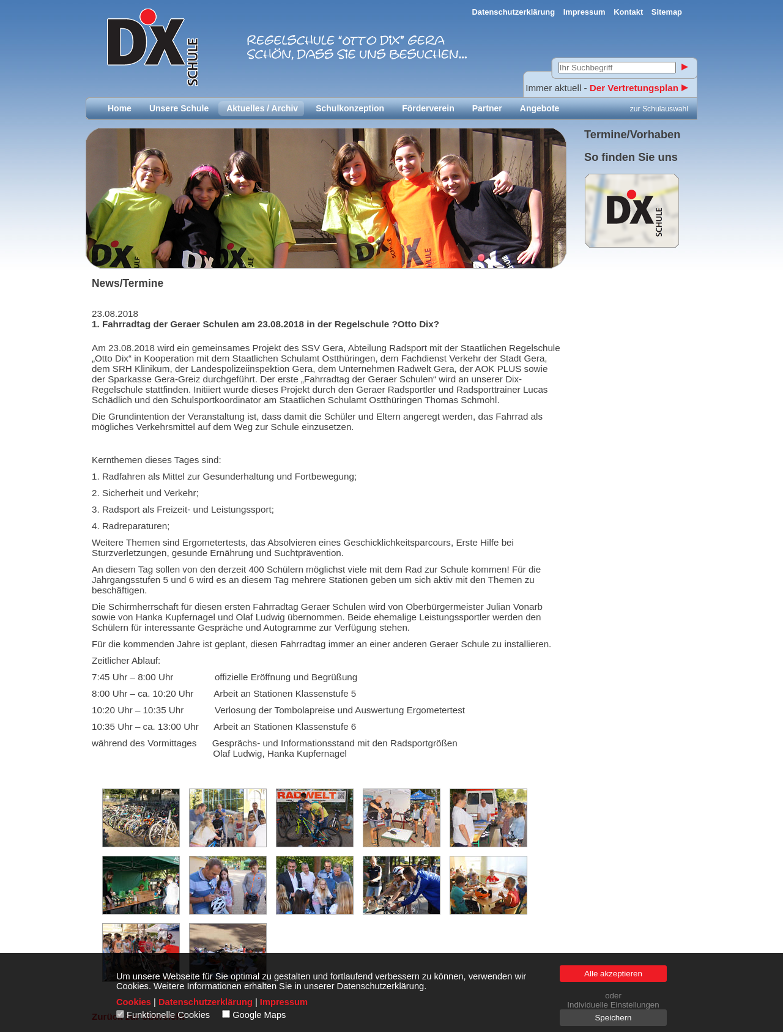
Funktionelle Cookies (168, 1015)
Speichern (613, 1017)
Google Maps (259, 1015)
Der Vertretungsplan (639, 88)
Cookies (133, 1002)
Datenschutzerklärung (513, 12)
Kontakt (628, 12)
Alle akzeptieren (613, 973)
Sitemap (666, 12)
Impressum (584, 12)
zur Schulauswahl (659, 109)
